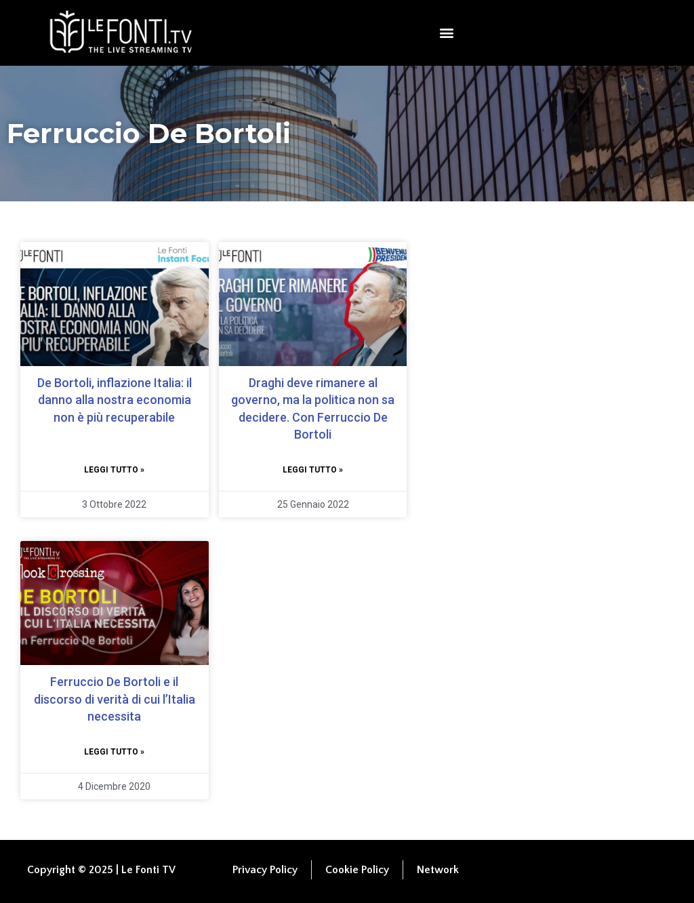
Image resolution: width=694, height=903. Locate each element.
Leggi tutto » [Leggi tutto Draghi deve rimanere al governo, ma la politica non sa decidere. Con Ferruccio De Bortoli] (313, 470)
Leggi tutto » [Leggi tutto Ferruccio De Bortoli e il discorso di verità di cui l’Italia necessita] (114, 752)
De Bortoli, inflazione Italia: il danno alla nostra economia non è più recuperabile (114, 400)
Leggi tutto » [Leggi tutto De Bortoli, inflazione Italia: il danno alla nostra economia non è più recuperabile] (114, 470)
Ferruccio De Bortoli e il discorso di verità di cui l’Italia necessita (114, 699)
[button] (447, 33)
